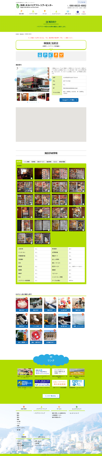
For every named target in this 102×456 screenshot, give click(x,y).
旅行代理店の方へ (56, 417)
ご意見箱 (36, 443)
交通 (18, 425)
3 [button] (32, 102)
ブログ (18, 441)
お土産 (18, 421)
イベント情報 (20, 445)
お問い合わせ (68, 13)
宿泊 (18, 417)
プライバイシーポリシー (40, 445)
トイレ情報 (26, 161)
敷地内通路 (62, 161)
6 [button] (38, 102)
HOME (17, 34)
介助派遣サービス (56, 415)
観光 (18, 415)
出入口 (55, 161)
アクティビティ (21, 427)
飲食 (18, 413)
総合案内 (19, 161)
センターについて (56, 13)
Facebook (78, 12)
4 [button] (34, 102)
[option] (33, 79)
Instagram (83, 12)
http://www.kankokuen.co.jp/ (70, 88)
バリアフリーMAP (33, 13)
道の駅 (18, 429)
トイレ (18, 423)
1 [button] (27, 102)
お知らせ (19, 443)
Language (82, 2)
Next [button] (50, 79)
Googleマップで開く (68, 100)
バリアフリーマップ (39, 413)
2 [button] (30, 102)
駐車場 (33, 161)
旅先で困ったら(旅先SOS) (59, 413)
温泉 (18, 419)
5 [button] (36, 102)
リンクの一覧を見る (50, 396)
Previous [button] (15, 79)
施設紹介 (22, 34)
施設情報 (49, 161)
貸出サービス (40, 161)
